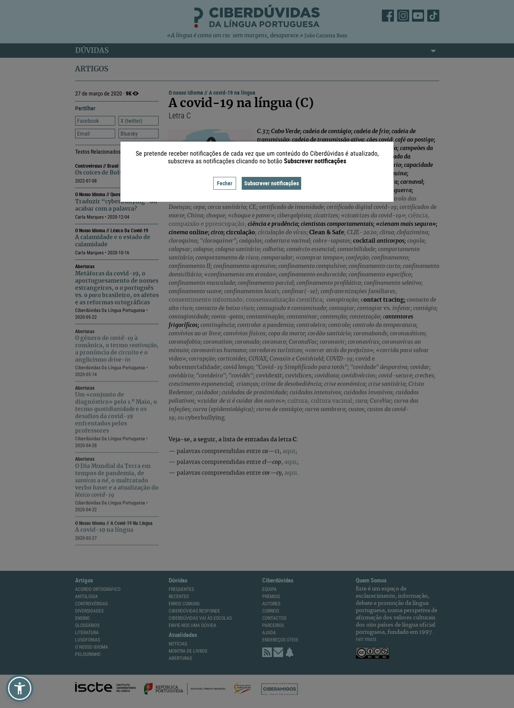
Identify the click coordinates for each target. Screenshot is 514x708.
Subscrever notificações (271, 183)
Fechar (225, 183)
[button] (19, 688)
